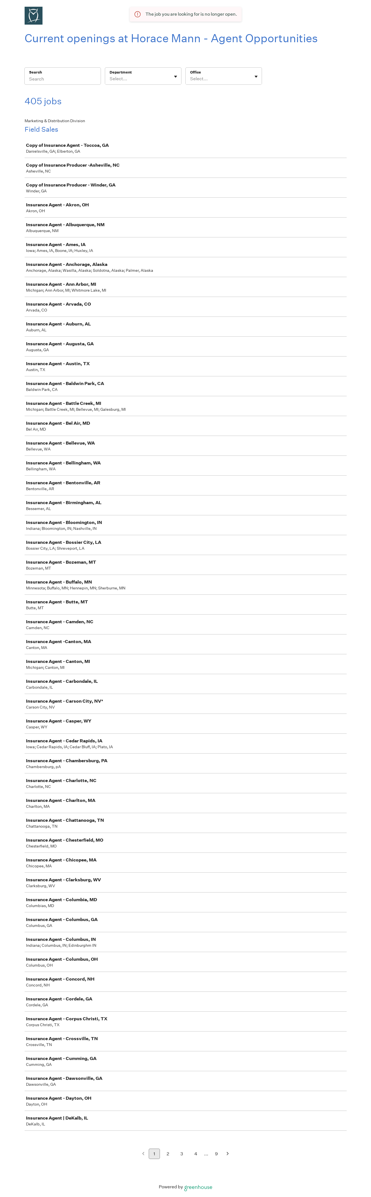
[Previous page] (143, 1154)
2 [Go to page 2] (168, 1153)
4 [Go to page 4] (195, 1153)
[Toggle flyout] (175, 76)
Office (195, 72)
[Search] (63, 79)
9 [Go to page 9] (216, 1153)
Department (121, 72)
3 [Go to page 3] (181, 1153)
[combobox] (190, 79)
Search (35, 72)
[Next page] (228, 1154)
